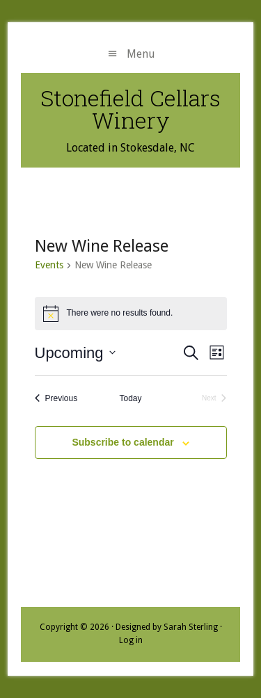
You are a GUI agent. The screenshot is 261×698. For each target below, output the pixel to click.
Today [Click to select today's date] (130, 398)
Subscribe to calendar (122, 442)
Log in (131, 640)
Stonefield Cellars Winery (130, 109)
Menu (141, 53)
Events (49, 264)
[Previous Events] (56, 399)
